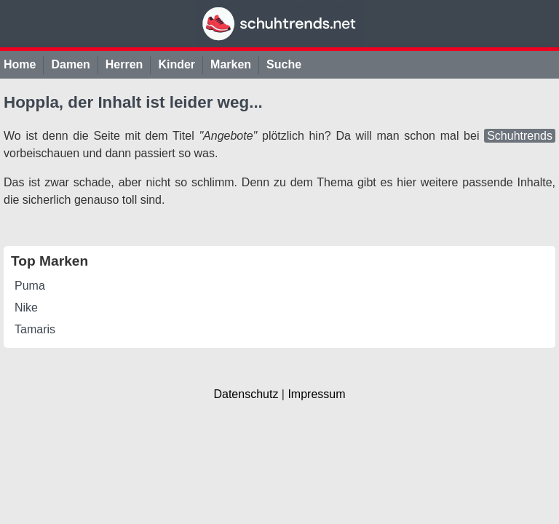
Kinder (176, 64)
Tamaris (35, 329)
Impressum (316, 394)
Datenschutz (245, 394)
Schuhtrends (519, 136)
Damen (70, 64)
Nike (26, 307)
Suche (283, 64)
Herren (124, 64)
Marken (230, 64)
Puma (30, 285)
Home (20, 64)
